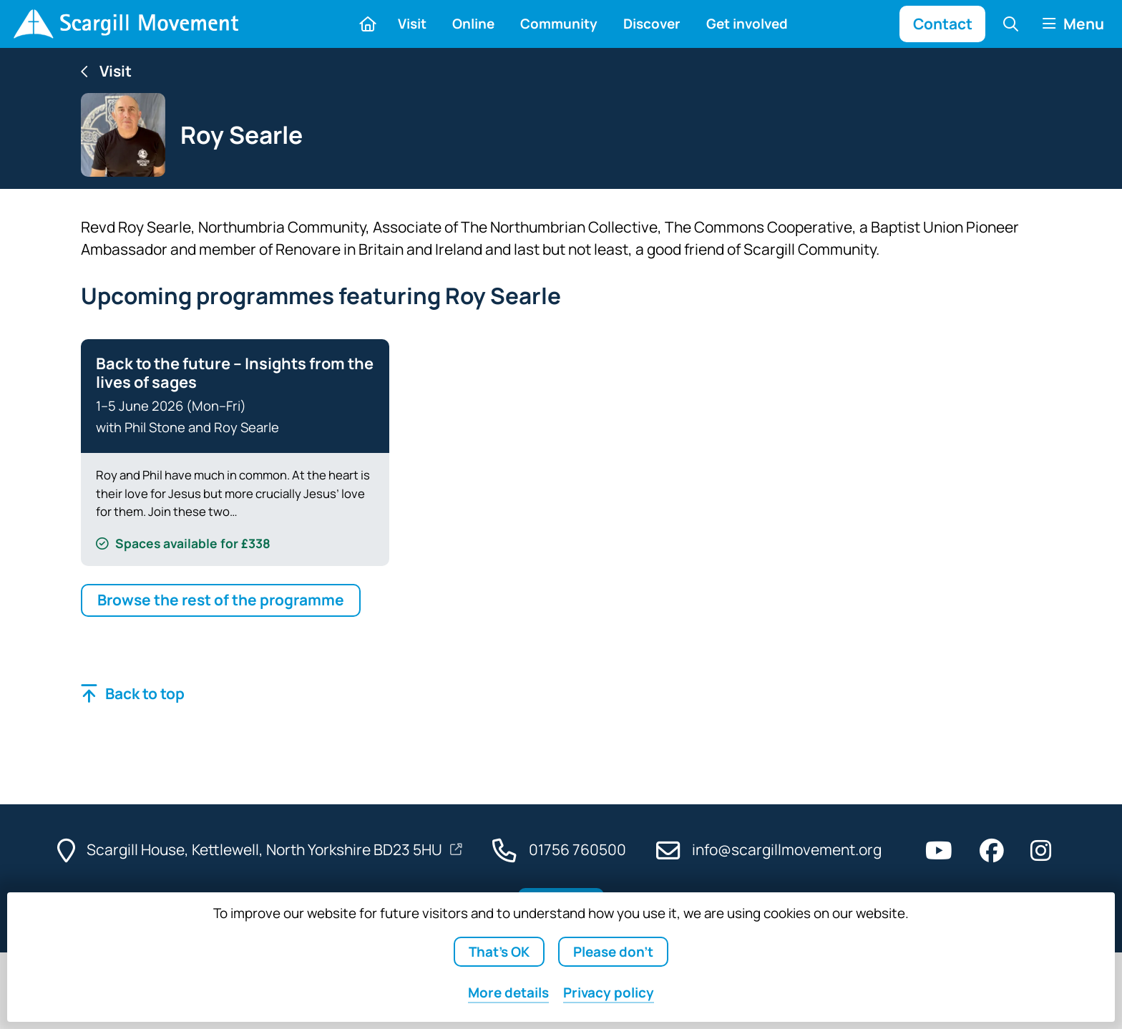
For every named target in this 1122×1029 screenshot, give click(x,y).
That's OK (499, 951)
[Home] (125, 24)
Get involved (747, 23)
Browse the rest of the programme (220, 600)
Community (558, 23)
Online (473, 23)
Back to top (145, 693)
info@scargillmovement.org (787, 849)
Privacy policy (608, 992)
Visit (412, 23)
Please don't (613, 951)
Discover (651, 23)
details (508, 992)
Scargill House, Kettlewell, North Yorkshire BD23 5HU (266, 849)
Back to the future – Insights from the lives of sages (235, 372)
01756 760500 (577, 849)
